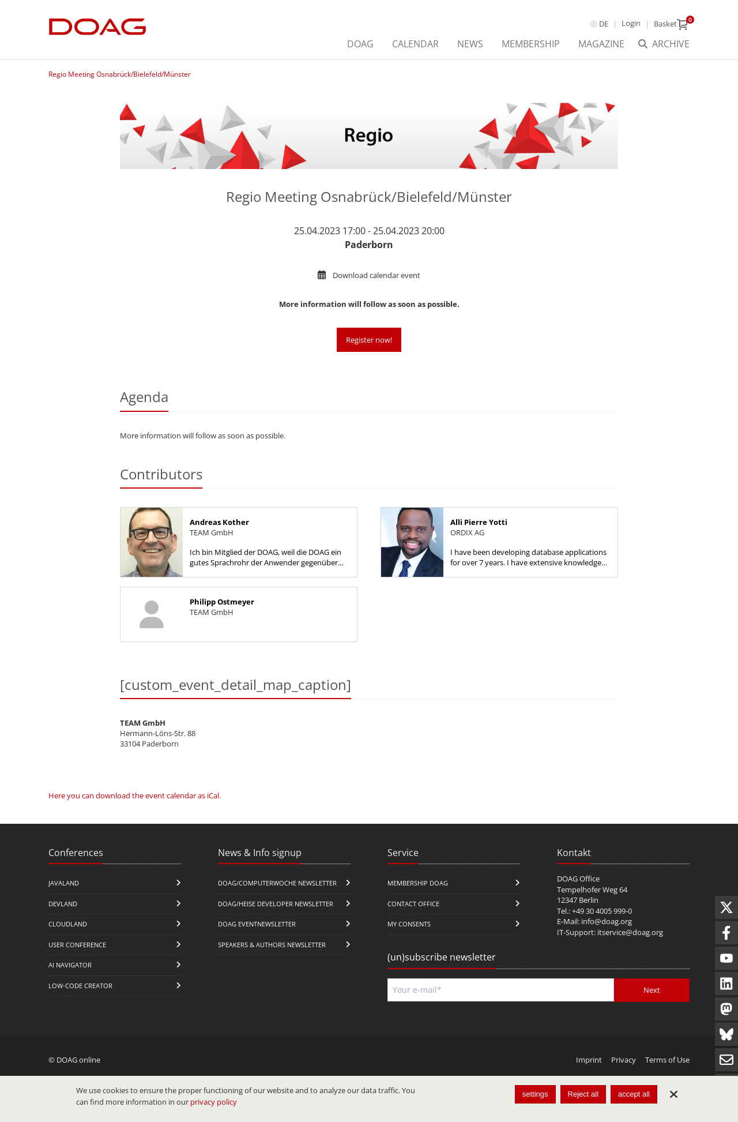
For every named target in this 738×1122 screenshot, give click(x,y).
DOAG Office (578, 878)
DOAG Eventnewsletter (257, 924)
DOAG (360, 43)
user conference (77, 944)
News (470, 43)
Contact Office (413, 903)
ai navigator (70, 964)
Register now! (369, 340)
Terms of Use (667, 1060)
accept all (634, 1094)
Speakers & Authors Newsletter (272, 944)
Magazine (601, 43)
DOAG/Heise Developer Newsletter (275, 903)
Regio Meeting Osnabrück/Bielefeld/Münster (119, 74)
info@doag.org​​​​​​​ (606, 921)
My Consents (409, 924)
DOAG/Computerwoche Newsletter (277, 883)
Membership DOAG (417, 883)
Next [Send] (651, 990)
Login (631, 23)
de (603, 23)
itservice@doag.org (630, 932)
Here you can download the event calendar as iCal (133, 795)
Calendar (415, 43)
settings (535, 1094)
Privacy (623, 1060)
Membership (531, 43)
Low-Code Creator (80, 985)
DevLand (62, 903)
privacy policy (213, 1102)
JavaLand (63, 883)
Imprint (589, 1060)
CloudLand (67, 924)
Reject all (583, 1094)
